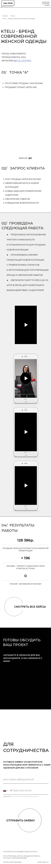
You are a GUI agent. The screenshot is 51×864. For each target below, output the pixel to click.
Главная (5, 16)
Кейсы (13, 16)
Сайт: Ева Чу (43, 862)
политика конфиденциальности (20, 852)
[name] (25, 780)
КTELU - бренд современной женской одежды (18, 18)
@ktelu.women (22, 61)
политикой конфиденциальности (25, 796)
